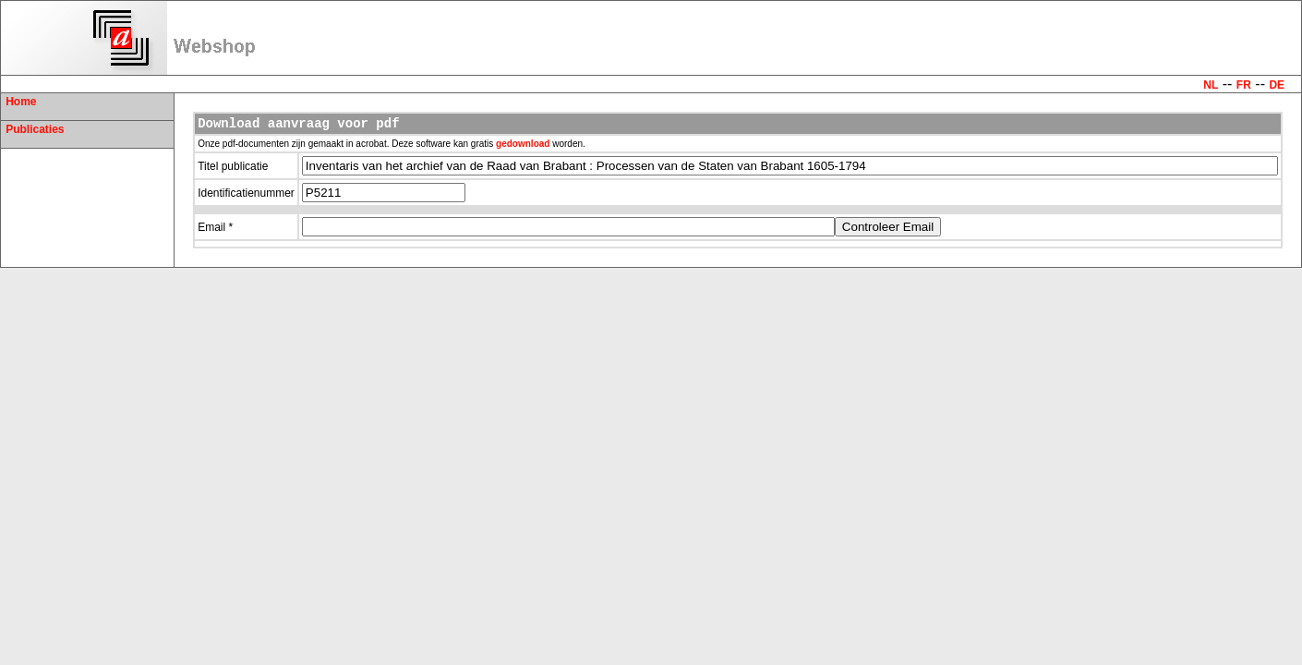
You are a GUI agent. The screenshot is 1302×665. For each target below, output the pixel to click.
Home (21, 101)
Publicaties (35, 129)
